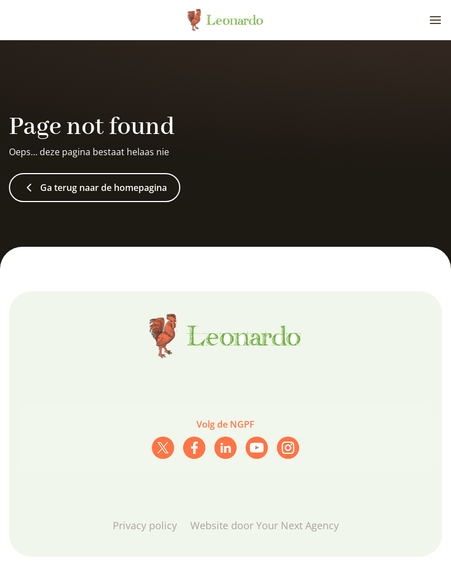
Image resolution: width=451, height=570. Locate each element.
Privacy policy (145, 525)
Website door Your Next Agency (264, 525)
